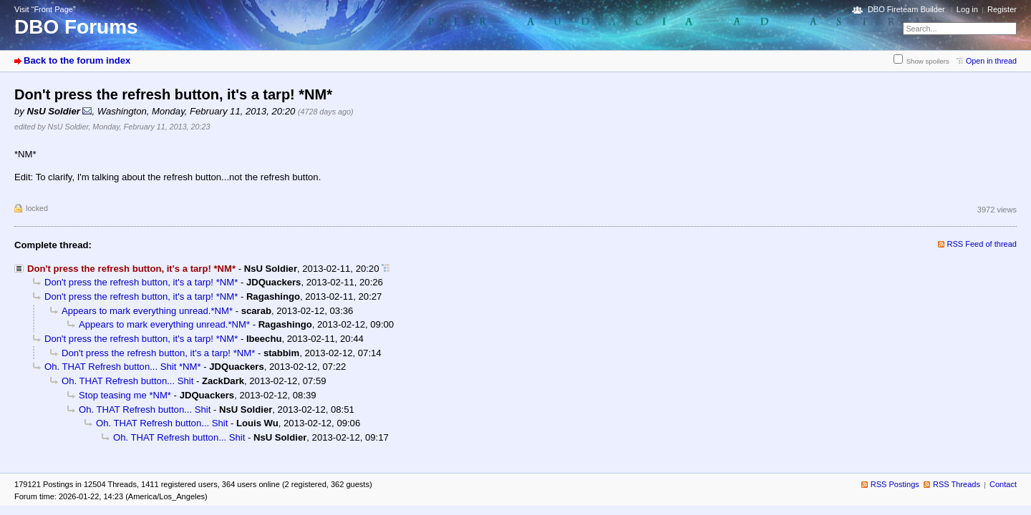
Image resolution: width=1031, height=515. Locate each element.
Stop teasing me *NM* (125, 395)
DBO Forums (76, 27)
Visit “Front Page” (45, 9)
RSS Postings (895, 484)
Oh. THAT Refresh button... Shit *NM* (122, 366)
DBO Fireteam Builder (906, 9)
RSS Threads (956, 484)
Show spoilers (927, 61)
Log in (967, 9)
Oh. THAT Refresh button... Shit (127, 381)
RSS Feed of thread (982, 244)
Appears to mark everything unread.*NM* (147, 310)
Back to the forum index (77, 60)
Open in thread (991, 61)
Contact (1003, 484)
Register (1002, 9)
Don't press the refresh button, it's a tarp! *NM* (141, 282)
